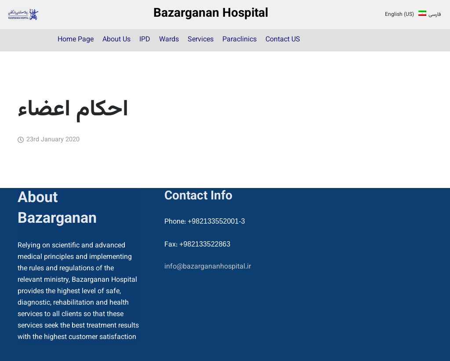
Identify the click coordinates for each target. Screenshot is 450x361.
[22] (23, 14)
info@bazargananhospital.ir (207, 267)
